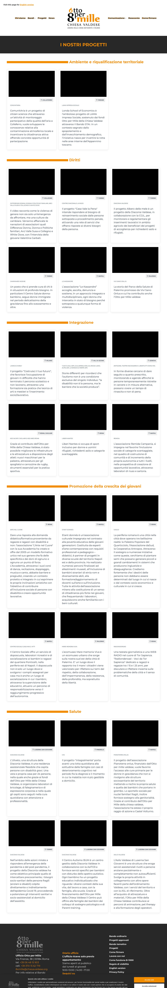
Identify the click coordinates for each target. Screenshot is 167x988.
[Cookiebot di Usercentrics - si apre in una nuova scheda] (13, 983)
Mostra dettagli (112, 984)
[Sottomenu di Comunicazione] (125, 18)
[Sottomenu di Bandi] (35, 18)
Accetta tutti (149, 967)
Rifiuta (149, 979)
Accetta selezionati (149, 973)
